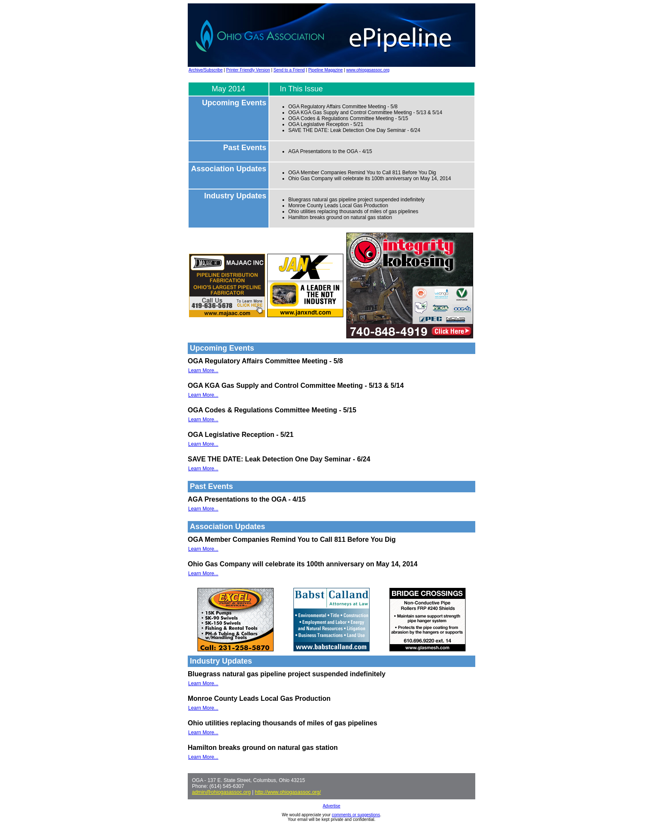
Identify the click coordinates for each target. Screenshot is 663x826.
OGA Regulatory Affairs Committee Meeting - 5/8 (343, 107)
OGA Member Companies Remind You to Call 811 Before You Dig (362, 173)
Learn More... (203, 370)
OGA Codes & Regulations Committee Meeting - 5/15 (348, 118)
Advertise (331, 806)
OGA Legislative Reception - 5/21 (325, 124)
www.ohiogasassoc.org (367, 70)
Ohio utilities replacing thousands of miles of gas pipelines (353, 211)
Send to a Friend (289, 70)
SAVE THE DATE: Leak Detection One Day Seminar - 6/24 (354, 130)
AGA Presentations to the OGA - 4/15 (330, 151)
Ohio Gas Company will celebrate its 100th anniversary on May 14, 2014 (369, 178)
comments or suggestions (356, 814)
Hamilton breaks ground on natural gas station (340, 217)
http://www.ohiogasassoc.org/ (288, 792)
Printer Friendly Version (248, 70)
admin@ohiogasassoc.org (221, 792)
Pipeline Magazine (325, 70)
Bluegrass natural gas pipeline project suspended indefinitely (356, 200)
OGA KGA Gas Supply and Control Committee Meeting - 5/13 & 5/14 (365, 112)
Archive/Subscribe (206, 70)
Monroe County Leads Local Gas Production (338, 206)
